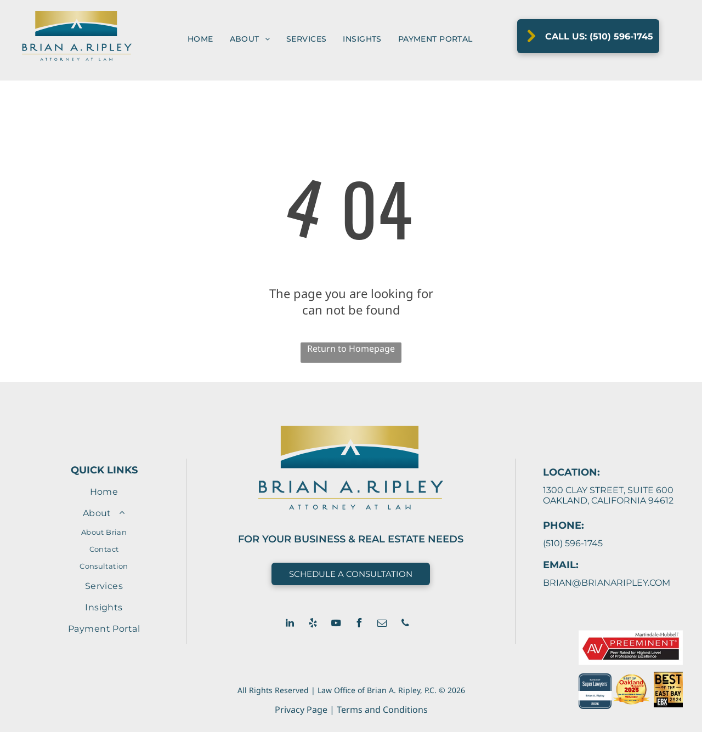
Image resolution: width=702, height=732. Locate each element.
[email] (382, 624)
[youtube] (336, 624)
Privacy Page (301, 710)
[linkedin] (290, 624)
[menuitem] (200, 39)
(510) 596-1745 (573, 543)
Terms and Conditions (382, 710)
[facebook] (359, 624)
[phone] (405, 624)
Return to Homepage (351, 348)
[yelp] (313, 624)
